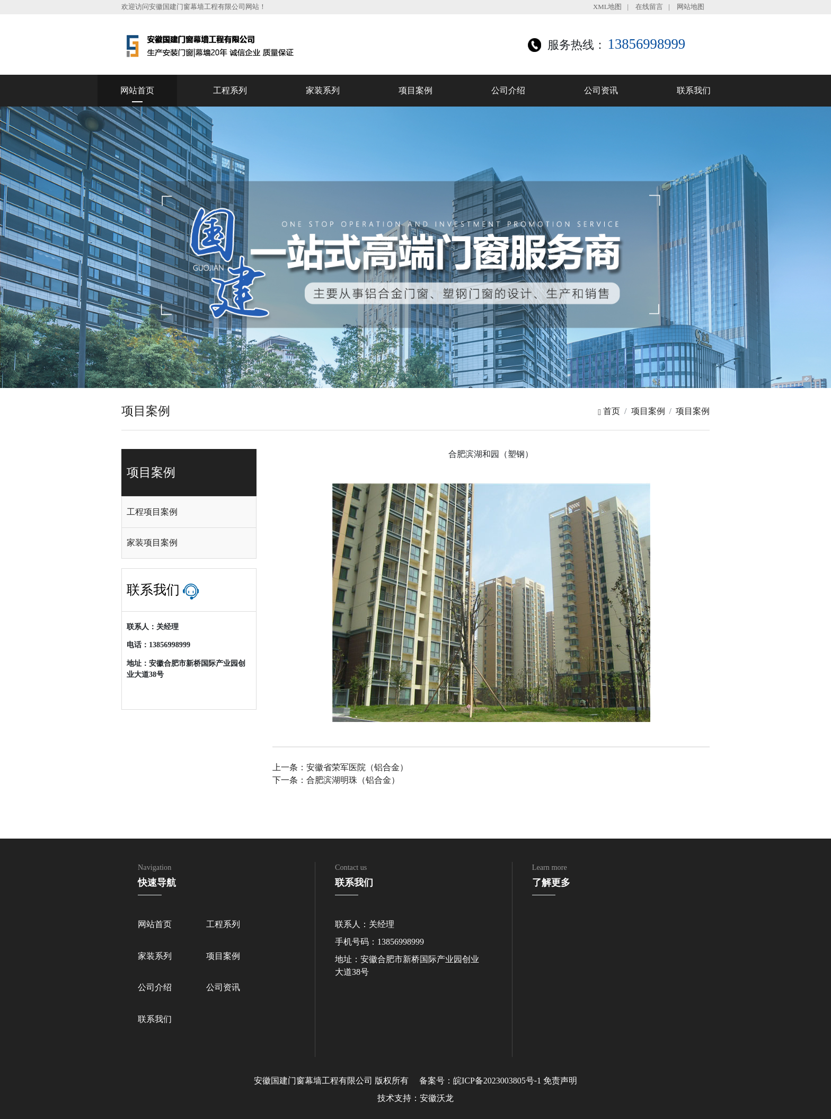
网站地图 (690, 7)
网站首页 (137, 90)
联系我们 (694, 90)
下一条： (336, 780)
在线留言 (649, 7)
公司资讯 (601, 90)
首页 (609, 411)
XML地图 (607, 7)
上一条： (340, 767)
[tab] (189, 512)
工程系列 (230, 90)
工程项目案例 (152, 511)
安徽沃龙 (437, 1098)
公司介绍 (508, 90)
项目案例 (415, 90)
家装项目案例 (152, 542)
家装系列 (323, 90)
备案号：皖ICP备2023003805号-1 (480, 1080)
